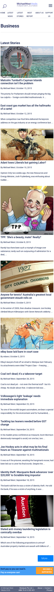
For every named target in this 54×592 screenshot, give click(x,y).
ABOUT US (39, 13)
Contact (47, 588)
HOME (2, 13)
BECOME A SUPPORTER (47, 570)
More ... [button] (45, 558)
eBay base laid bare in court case (19, 351)
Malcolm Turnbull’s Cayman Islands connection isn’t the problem (21, 82)
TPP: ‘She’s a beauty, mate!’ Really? (21, 237)
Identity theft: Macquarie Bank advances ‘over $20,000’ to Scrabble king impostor (27, 474)
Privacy (49, 590)
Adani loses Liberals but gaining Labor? (23, 162)
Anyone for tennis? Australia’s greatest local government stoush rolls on (26, 296)
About (40, 588)
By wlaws (5, 356)
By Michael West (8, 88)
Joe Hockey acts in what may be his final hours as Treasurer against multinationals (25, 448)
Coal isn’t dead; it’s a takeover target (21, 373)
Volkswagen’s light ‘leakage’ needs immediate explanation (20, 397)
